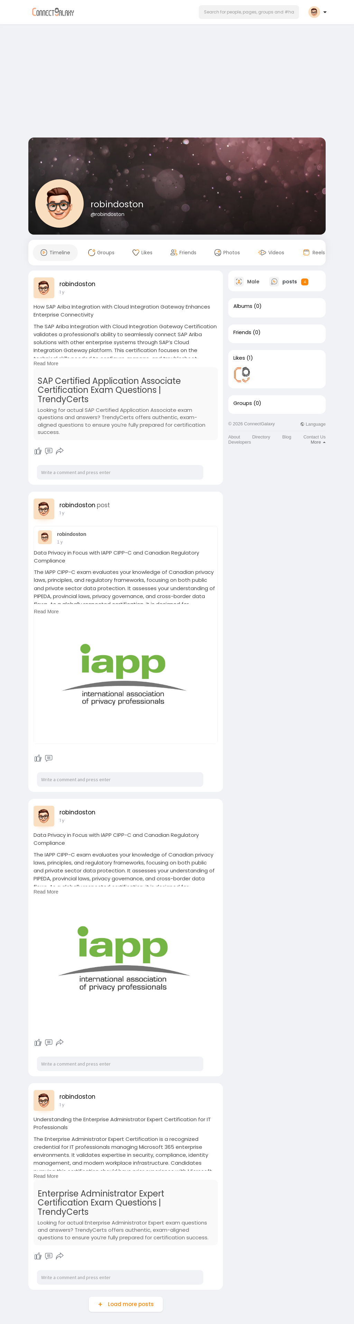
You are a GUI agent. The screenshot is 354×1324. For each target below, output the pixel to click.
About (234, 437)
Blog (286, 437)
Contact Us (315, 437)
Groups (242, 403)
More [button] (318, 442)
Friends (242, 332)
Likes (239, 358)
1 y (61, 292)
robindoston (117, 204)
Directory (261, 437)
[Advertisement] (177, 82)
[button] (249, 12)
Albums (242, 306)
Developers (239, 442)
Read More (46, 363)
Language (313, 424)
